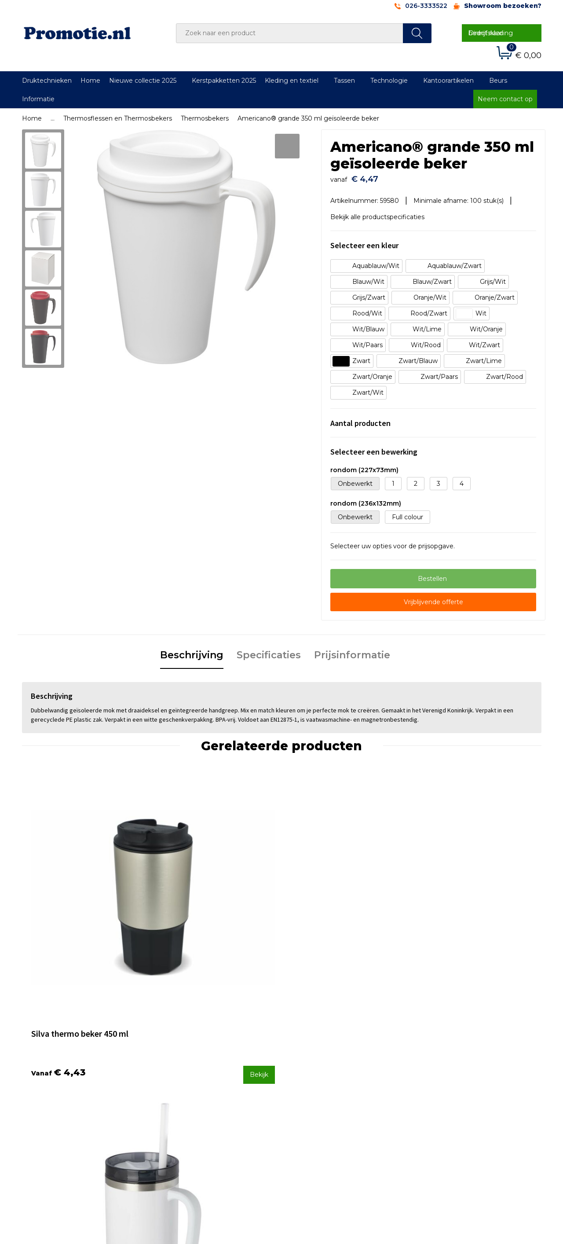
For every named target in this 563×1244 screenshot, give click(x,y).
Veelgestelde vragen (195, 1076)
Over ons (177, 1064)
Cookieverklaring (446, 1076)
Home (90, 80)
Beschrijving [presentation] (191, 651)
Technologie (389, 80)
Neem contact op (505, 99)
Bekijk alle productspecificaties (380, 213)
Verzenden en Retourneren (334, 1088)
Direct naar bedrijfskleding (490, 33)
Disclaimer (437, 1099)
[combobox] (289, 33)
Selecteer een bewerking (373, 447)
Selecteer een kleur (364, 241)
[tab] (191, 652)
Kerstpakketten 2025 (224, 80)
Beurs (498, 80)
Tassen (344, 80)
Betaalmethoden (318, 1076)
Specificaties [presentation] (269, 651)
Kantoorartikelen (448, 80)
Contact (304, 1064)
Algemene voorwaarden (458, 1064)
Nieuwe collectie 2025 (142, 80)
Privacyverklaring (447, 1088)
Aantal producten (360, 419)
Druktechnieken (47, 80)
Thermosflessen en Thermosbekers (117, 118)
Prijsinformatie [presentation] (352, 651)
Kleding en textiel (291, 80)
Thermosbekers (205, 118)
